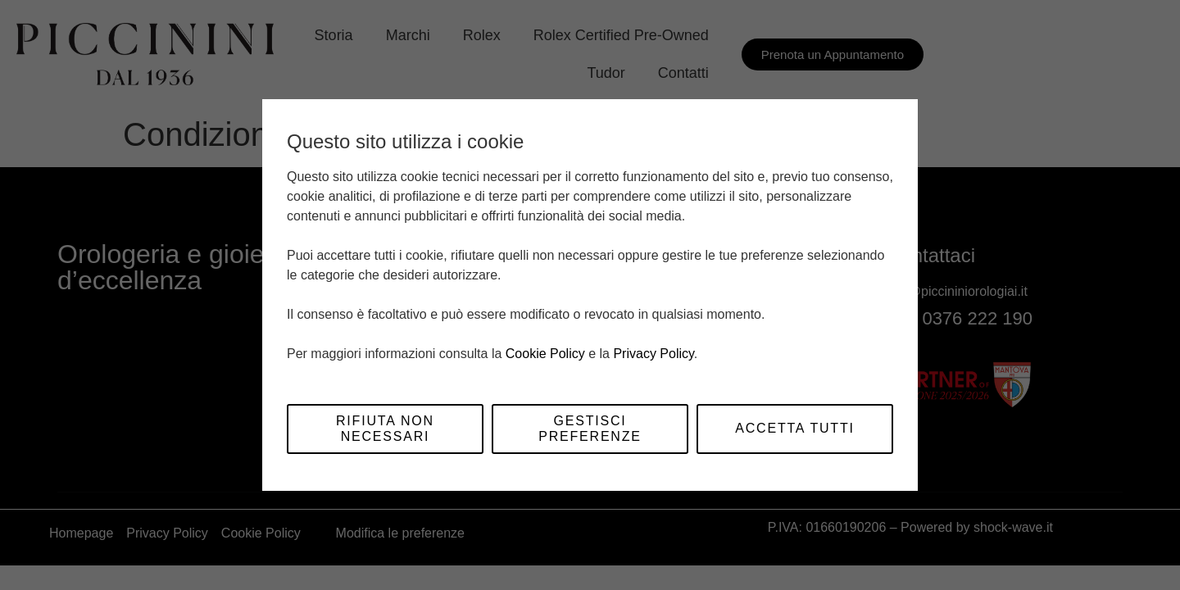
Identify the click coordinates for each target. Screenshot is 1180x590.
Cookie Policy (545, 354)
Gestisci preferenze (590, 428)
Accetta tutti (794, 428)
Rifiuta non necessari (385, 428)
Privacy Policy (653, 354)
